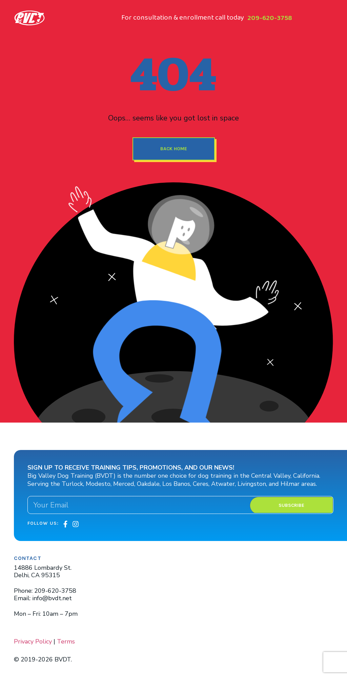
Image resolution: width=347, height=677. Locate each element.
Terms (66, 641)
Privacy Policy (33, 641)
